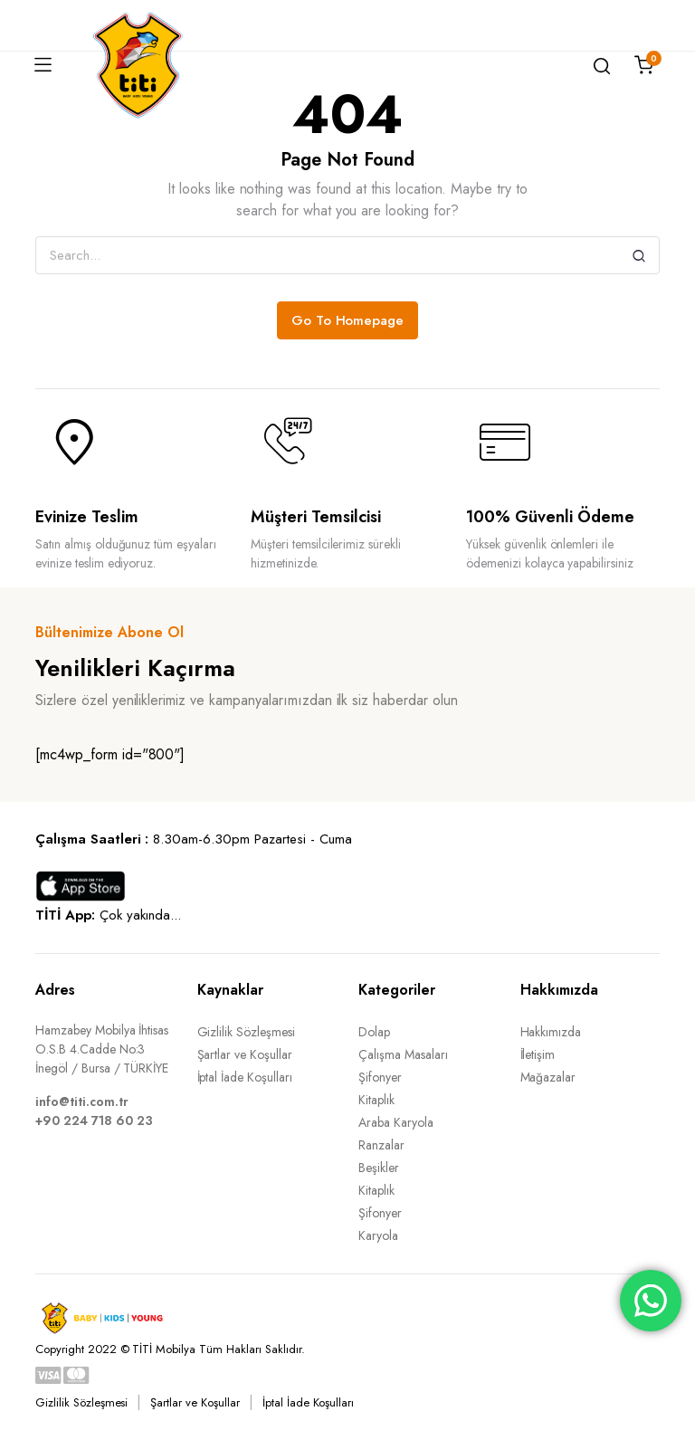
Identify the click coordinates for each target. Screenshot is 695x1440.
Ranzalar (381, 1145)
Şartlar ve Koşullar (244, 1054)
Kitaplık (376, 1100)
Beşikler (378, 1168)
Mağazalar (548, 1077)
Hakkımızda (551, 1032)
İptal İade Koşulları (244, 1077)
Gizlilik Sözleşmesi (246, 1032)
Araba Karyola (395, 1122)
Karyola (378, 1235)
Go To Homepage (348, 320)
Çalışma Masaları (403, 1054)
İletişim (538, 1054)
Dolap (374, 1032)
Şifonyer (380, 1077)
